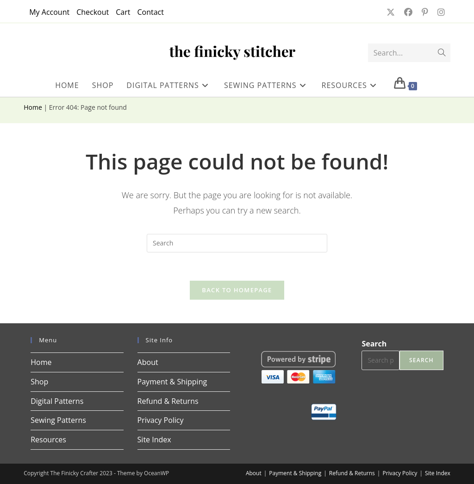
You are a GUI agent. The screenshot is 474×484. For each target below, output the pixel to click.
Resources (48, 439)
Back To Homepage (237, 290)
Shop (39, 382)
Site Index (154, 439)
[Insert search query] (237, 243)
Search (374, 344)
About (147, 362)
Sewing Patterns (58, 420)
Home (33, 107)
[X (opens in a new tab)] (390, 12)
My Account (49, 12)
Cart (123, 12)
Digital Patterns (57, 401)
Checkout (92, 12)
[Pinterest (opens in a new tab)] (424, 12)
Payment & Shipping (172, 382)
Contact (150, 12)
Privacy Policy (160, 420)
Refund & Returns (168, 401)
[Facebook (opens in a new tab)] (407, 12)
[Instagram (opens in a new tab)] (438, 12)
